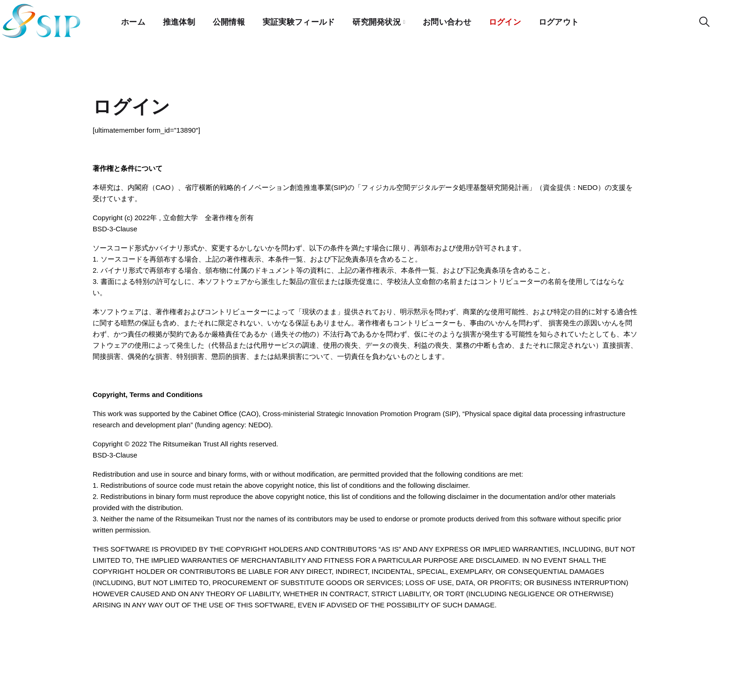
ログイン (506, 21)
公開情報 (229, 21)
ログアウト (560, 21)
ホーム (133, 21)
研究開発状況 (377, 21)
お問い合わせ (448, 21)
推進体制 (179, 21)
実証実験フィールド (299, 21)
